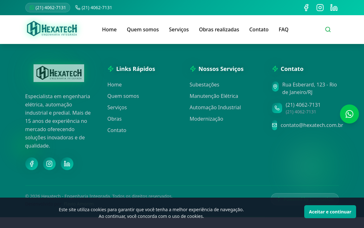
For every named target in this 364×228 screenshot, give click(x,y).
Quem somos (143, 29)
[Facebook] (31, 163)
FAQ (283, 29)
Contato (258, 29)
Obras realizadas (219, 29)
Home (109, 29)
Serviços (179, 29)
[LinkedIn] (67, 163)
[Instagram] (49, 163)
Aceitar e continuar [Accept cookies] (330, 212)
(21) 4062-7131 (47, 7)
